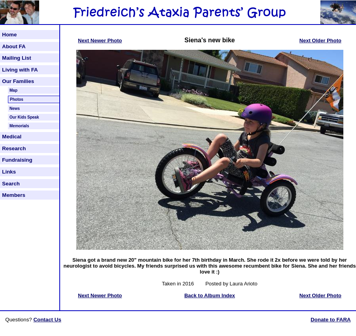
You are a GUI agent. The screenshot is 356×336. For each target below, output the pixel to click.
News (14, 108)
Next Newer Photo (100, 40)
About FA (13, 46)
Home (9, 35)
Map (13, 90)
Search (10, 184)
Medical (11, 137)
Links (9, 172)
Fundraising (17, 160)
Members (13, 195)
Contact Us (47, 320)
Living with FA (20, 70)
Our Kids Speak (24, 117)
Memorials (19, 126)
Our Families (18, 81)
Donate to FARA (330, 320)
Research (14, 148)
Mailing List (16, 58)
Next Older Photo (320, 40)
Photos (16, 99)
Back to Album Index (209, 295)
